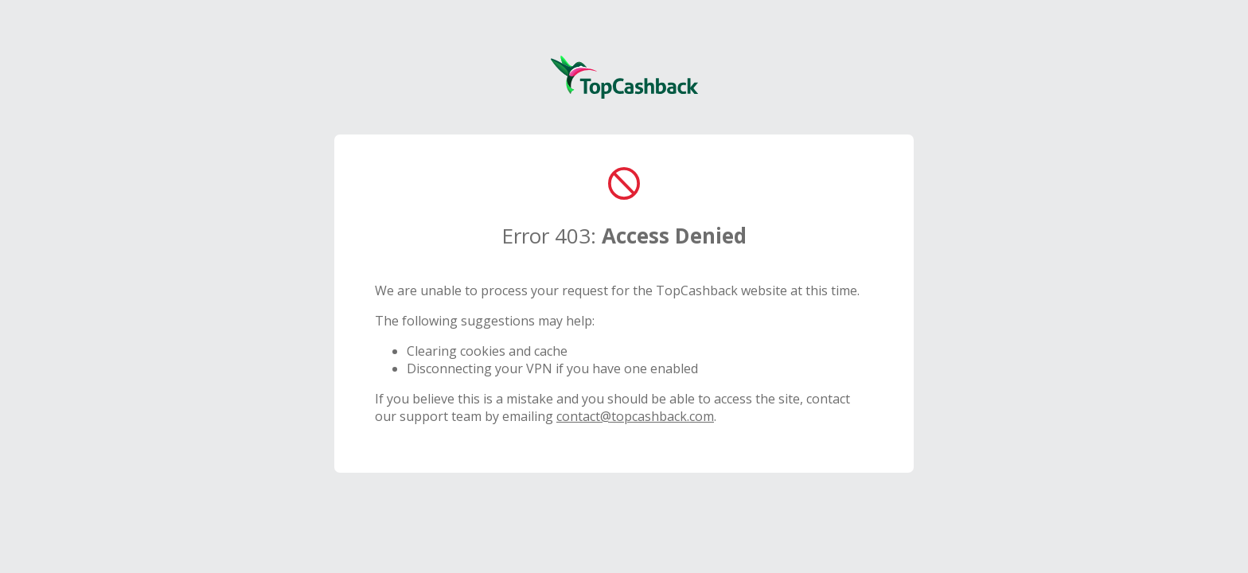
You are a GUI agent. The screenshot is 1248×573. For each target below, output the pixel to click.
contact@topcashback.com (635, 416)
